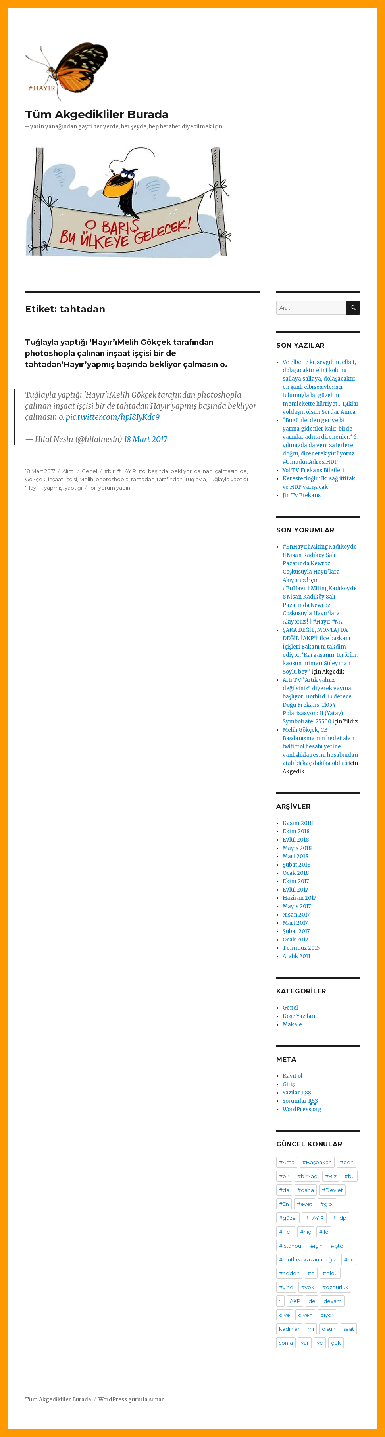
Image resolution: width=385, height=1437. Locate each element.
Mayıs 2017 (297, 906)
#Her (285, 1231)
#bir (109, 471)
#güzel (288, 1218)
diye (284, 1315)
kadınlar (289, 1329)
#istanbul (290, 1245)
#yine (286, 1287)
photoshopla (112, 479)
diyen (305, 1315)
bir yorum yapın (109, 487)
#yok (307, 1287)
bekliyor (181, 471)
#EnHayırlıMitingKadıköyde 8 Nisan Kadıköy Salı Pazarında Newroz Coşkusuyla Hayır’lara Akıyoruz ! (320, 563)
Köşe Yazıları (299, 1016)
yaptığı (73, 487)
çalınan (203, 471)
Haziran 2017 (299, 898)
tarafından (170, 479)
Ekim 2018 (296, 831)
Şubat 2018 (296, 864)
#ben (347, 1162)
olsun (328, 1329)
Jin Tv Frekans (302, 495)
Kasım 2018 (298, 823)
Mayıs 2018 (297, 848)
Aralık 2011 (296, 956)
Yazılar (297, 1092)
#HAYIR (126, 471)
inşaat (55, 479)
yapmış (53, 487)
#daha (305, 1190)
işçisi (71, 479)
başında (158, 471)
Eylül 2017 (295, 889)
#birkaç (307, 1176)
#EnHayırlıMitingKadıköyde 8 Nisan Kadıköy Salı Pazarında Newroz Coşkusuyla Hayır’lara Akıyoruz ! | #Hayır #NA (320, 605)
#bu (350, 1176)
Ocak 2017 (295, 939)
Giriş (289, 1084)
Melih (86, 479)
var (305, 1342)
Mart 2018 (295, 856)
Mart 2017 (295, 923)
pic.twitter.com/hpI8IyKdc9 (113, 417)
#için (316, 1245)
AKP (295, 1301)
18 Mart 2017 (145, 439)
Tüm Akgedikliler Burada (97, 114)
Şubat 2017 (296, 931)
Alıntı (68, 471)
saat (348, 1329)
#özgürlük (335, 1287)
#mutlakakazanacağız (307, 1259)
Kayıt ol (292, 1076)
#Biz (331, 1176)
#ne (349, 1259)
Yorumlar (300, 1101)
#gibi (326, 1204)
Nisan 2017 (296, 914)
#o (142, 471)
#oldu (330, 1273)
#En (284, 1204)
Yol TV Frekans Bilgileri (313, 470)
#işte (337, 1245)
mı (311, 1329)
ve (320, 1342)
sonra (286, 1342)
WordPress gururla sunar (131, 1399)
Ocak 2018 (296, 873)
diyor (326, 1315)
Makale (292, 1024)
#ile (324, 1231)
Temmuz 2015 (301, 948)
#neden (289, 1273)
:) (280, 1301)
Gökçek (35, 479)
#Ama (287, 1162)
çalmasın (226, 471)
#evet (304, 1204)
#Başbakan (317, 1162)
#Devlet (332, 1190)
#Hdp (339, 1218)
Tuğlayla (195, 479)
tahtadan (142, 479)
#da (284, 1190)
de (243, 471)
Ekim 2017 (296, 881)
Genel (89, 471)
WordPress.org (302, 1109)
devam (332, 1301)
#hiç (305, 1231)
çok (336, 1342)
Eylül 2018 (296, 839)
